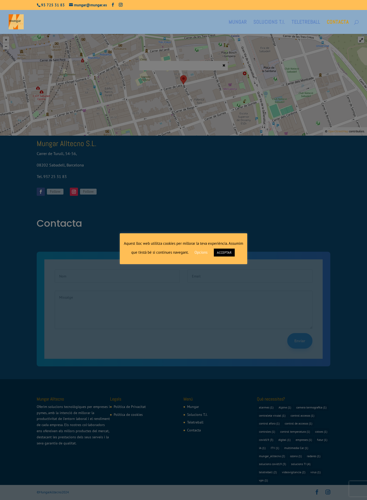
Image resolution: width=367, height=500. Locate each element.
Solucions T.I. (269, 22)
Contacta (338, 22)
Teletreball (306, 22)
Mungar (238, 22)
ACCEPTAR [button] (224, 252)
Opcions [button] (200, 252)
